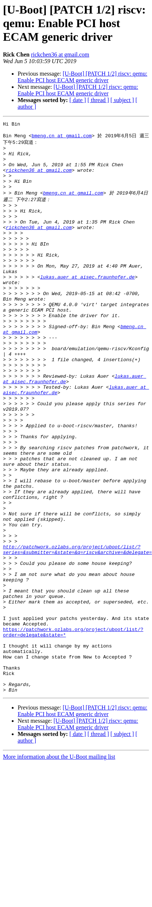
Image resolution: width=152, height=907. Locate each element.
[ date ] (77, 100)
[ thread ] (98, 100)
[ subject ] (122, 100)
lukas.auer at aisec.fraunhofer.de (87, 304)
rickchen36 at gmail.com (60, 54)
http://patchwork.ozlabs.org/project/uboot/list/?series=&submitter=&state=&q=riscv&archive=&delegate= (77, 631)
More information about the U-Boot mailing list (59, 867)
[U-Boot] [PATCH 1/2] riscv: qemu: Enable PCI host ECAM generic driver (82, 76)
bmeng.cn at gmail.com (62, 138)
